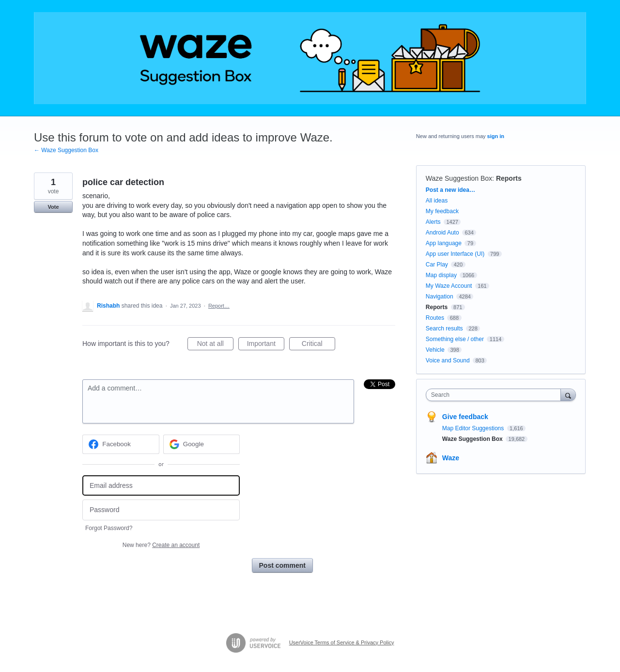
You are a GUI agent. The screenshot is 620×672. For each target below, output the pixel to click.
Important (265, 345)
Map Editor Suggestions (474, 428)
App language (444, 243)
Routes (435, 317)
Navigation (439, 296)
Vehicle (435, 349)
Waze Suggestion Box (459, 178)
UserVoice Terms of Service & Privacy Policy (341, 642)
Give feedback (465, 417)
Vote (53, 207)
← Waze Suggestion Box (66, 150)
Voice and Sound (448, 360)
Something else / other (455, 339)
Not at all (215, 345)
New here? (161, 545)
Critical (318, 345)
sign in (495, 136)
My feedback (442, 211)
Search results (444, 328)
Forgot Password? (108, 528)
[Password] (161, 510)
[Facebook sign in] (120, 444)
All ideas (437, 200)
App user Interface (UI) (455, 253)
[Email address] (161, 485)
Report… (219, 306)
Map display (441, 275)
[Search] (568, 395)
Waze (450, 458)
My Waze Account (449, 285)
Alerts (433, 222)
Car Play (437, 264)
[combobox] (496, 394)
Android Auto (442, 232)
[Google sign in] (201, 444)
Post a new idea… (450, 190)
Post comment (282, 565)
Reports (509, 178)
